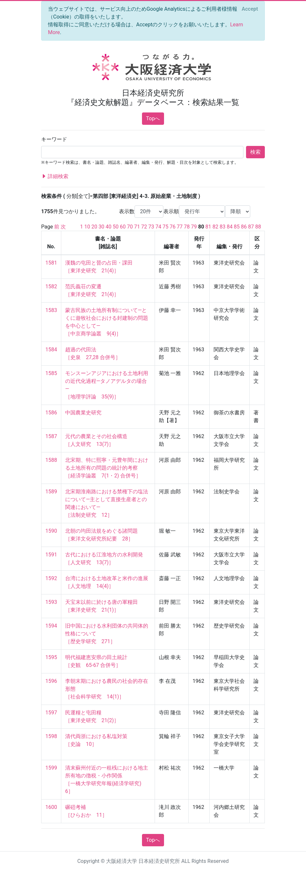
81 (208, 227)
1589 (51, 491)
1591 (51, 555)
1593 (51, 602)
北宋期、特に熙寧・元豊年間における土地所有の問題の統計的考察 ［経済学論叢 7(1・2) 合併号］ (106, 468)
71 (137, 227)
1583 (51, 310)
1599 (51, 768)
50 (116, 227)
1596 (51, 681)
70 (130, 227)
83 (222, 227)
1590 (51, 531)
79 (194, 227)
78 (187, 227)
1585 (51, 373)
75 (165, 227)
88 (258, 227)
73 (151, 227)
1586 (51, 413)
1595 (51, 657)
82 (215, 227)
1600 (51, 807)
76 (172, 227)
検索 (255, 152)
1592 (51, 578)
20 (94, 227)
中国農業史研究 (83, 413)
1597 (51, 712)
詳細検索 (54, 176)
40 (109, 227)
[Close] (250, 9)
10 (87, 227)
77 (179, 227)
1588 (51, 460)
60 (123, 227)
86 (244, 227)
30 (101, 227)
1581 (51, 263)
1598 (51, 736)
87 (251, 227)
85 (237, 227)
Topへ (153, 118)
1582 (51, 286)
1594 (51, 626)
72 (144, 227)
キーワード (54, 139)
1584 (51, 349)
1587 (51, 436)
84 (229, 227)
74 (158, 227)
